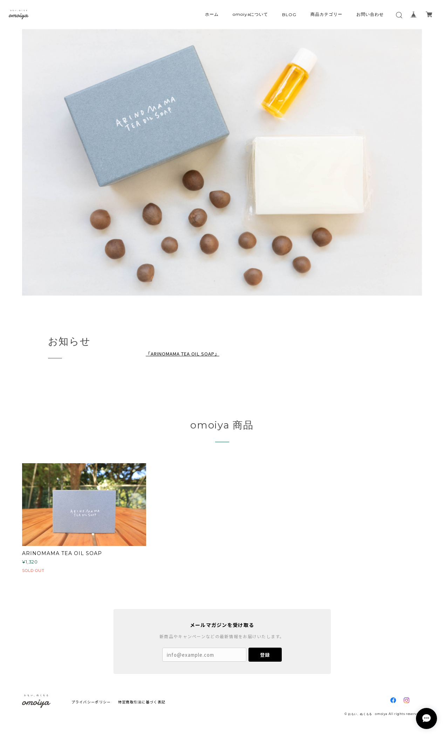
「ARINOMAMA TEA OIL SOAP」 (182, 353)
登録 (265, 654)
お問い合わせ (370, 14)
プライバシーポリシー (91, 701)
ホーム (212, 14)
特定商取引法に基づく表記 (141, 701)
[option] (222, 162)
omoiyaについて (250, 14)
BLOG (289, 14)
